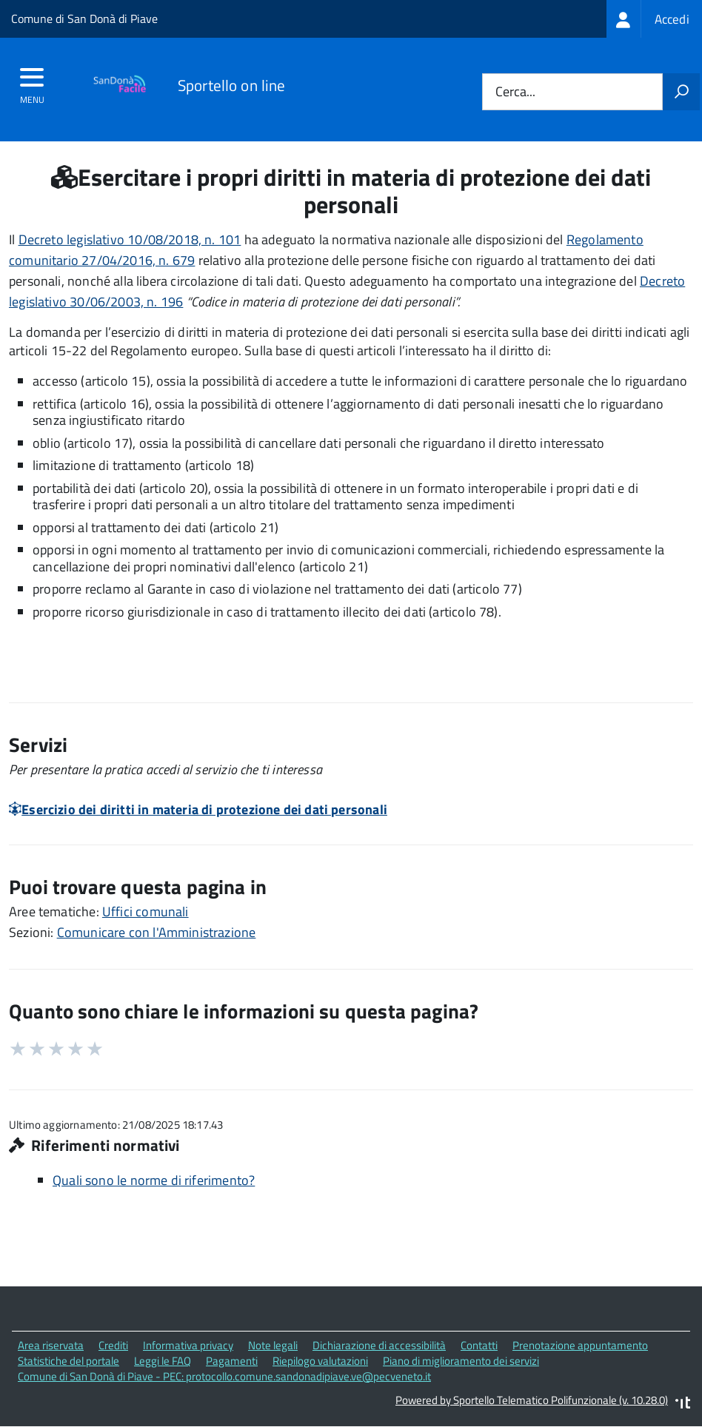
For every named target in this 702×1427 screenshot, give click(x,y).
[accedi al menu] (32, 82)
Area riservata (51, 1345)
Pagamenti (232, 1360)
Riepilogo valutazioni (320, 1360)
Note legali (273, 1345)
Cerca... (515, 92)
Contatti (479, 1345)
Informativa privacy (188, 1345)
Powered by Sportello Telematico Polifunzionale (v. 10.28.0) (531, 1399)
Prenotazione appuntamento (580, 1345)
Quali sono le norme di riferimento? (154, 1180)
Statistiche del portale (68, 1360)
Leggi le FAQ (162, 1360)
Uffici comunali (145, 911)
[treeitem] (654, 19)
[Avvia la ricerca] (681, 91)
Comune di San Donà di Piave (84, 18)
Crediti (113, 1345)
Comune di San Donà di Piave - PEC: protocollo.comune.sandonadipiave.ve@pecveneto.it (224, 1376)
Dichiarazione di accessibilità (379, 1345)
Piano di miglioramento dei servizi (461, 1360)
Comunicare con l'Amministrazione (156, 932)
